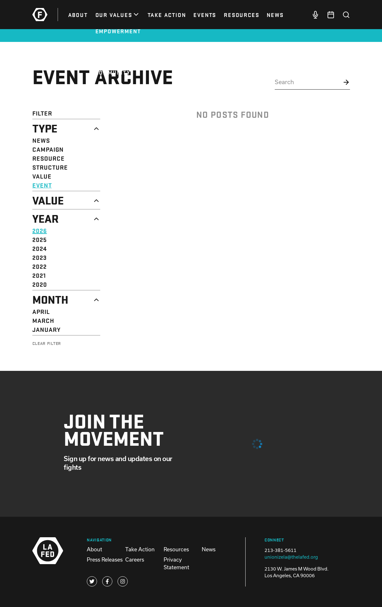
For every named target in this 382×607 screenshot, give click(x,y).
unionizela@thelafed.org (291, 557)
